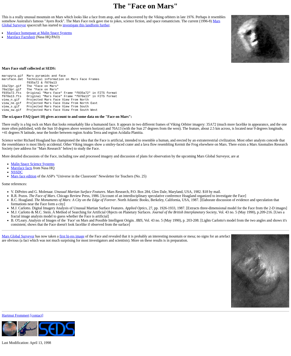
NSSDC (17, 180)
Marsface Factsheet (21, 37)
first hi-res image (72, 244)
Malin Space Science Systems (33, 171)
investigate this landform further (86, 25)
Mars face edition (23, 184)
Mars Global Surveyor (18, 244)
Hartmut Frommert (15, 323)
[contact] (36, 323)
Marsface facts (21, 175)
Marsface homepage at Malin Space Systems (39, 33)
